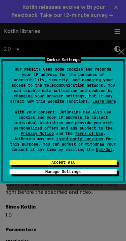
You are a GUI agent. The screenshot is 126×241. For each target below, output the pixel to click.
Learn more (104, 101)
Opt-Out (104, 149)
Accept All (63, 162)
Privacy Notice (37, 133)
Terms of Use (89, 133)
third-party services (79, 139)
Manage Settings (63, 171)
